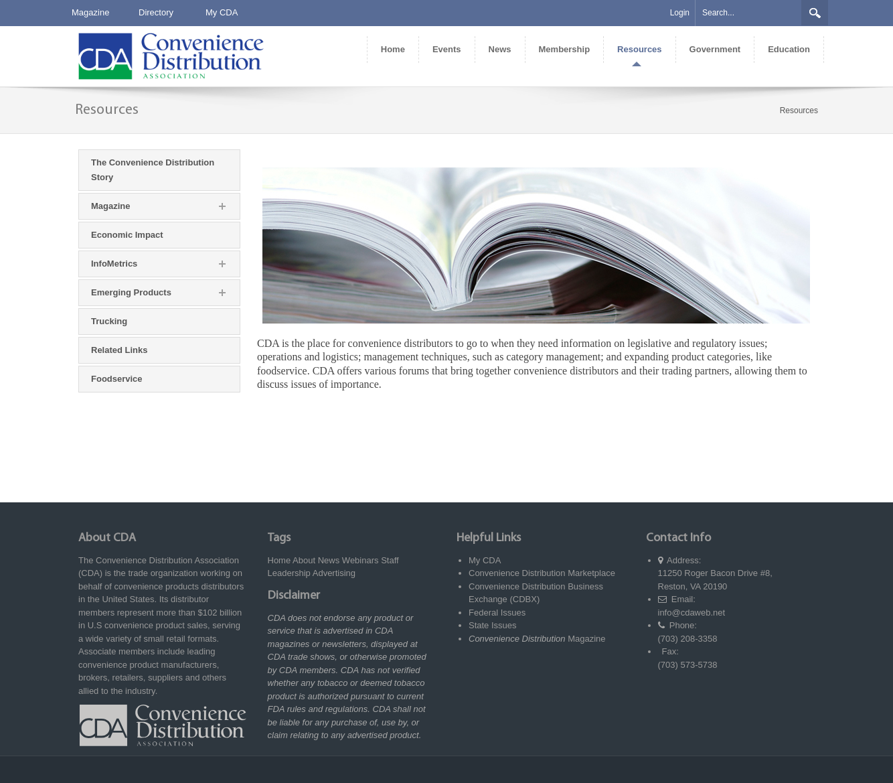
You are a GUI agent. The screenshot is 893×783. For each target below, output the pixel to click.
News (329, 560)
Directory (156, 12)
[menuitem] (392, 49)
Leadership (289, 573)
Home (279, 560)
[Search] (748, 13)
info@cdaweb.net (692, 613)
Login (679, 12)
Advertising (334, 573)
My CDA (222, 12)
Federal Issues (497, 613)
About (304, 560)
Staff (390, 560)
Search (814, 12)
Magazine (90, 12)
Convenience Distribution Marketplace (542, 573)
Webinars (360, 560)
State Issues (493, 625)
